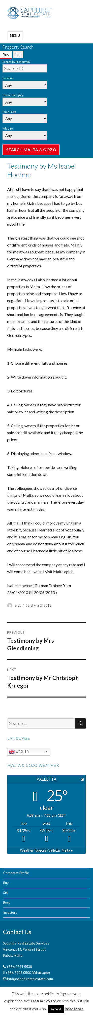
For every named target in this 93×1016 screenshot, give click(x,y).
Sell (5, 893)
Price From (9, 111)
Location (7, 78)
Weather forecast (46, 850)
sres (18, 605)
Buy (6, 883)
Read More (74, 1009)
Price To (7, 128)
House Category (12, 95)
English (19, 752)
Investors (10, 912)
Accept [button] (56, 1009)
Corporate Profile (16, 873)
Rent (6, 903)
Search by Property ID (16, 61)
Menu (15, 35)
